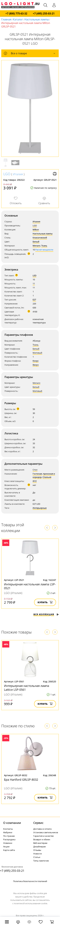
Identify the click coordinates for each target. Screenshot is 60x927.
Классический (40, 237)
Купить (45, 602)
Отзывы (37, 850)
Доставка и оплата (42, 828)
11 (34, 283)
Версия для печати (55, 174)
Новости (37, 853)
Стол (35, 469)
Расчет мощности (44, 249)
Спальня (47, 477)
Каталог (18, 19)
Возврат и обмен (41, 839)
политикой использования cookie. (31, 903)
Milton (36, 229)
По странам (9, 835)
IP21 (35, 481)
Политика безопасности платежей (30, 881)
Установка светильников (45, 832)
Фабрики (7, 832)
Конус (36, 360)
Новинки (7, 843)
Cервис (38, 823)
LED (34, 275)
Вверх (36, 364)
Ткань (44, 245)
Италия (18, 174)
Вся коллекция (46, 614)
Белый (36, 241)
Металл (36, 245)
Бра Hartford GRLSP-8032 (21, 779)
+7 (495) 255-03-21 (44, 13)
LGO (6, 173)
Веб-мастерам (40, 843)
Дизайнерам (39, 846)
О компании (12, 823)
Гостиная (37, 473)
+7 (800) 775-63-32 (16, 13)
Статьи (36, 857)
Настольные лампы (36, 19)
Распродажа (9, 839)
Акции (6, 846)
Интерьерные (40, 507)
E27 (34, 299)
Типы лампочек (41, 860)
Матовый (37, 352)
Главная (6, 19)
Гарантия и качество (43, 835)
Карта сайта (9, 850)
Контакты (8, 828)
